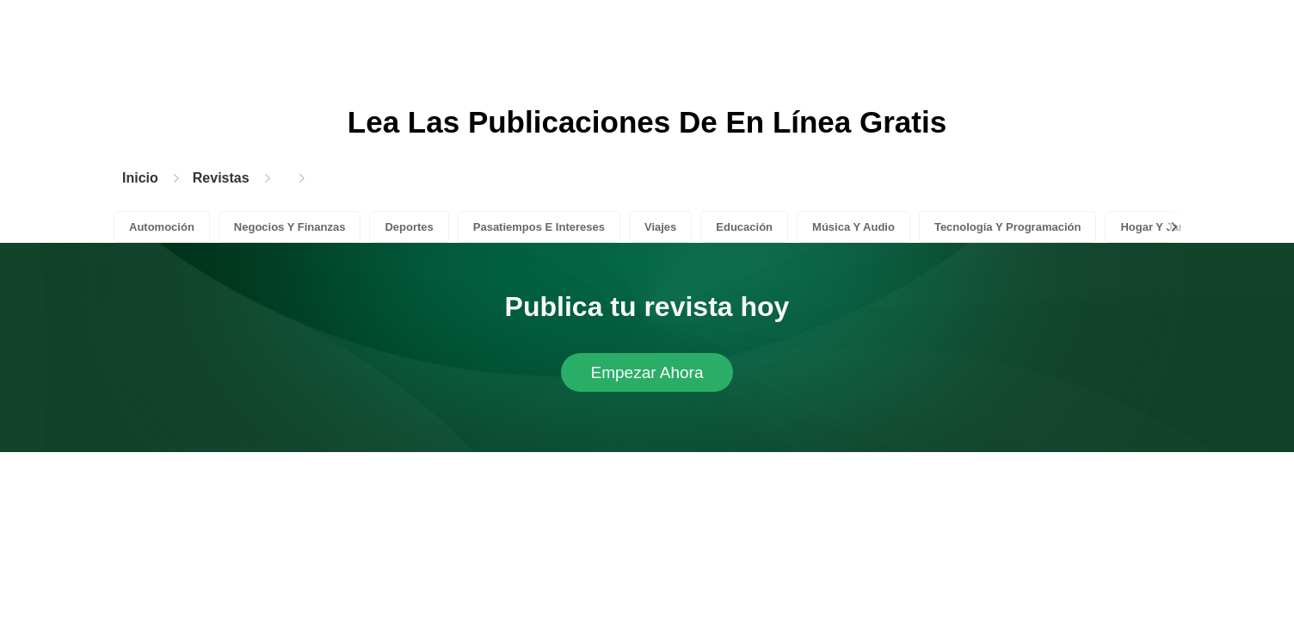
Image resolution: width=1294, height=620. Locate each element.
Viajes (660, 226)
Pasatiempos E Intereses (539, 226)
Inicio (140, 177)
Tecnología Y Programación (1007, 226)
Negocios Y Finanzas (290, 226)
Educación (744, 226)
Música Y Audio (853, 226)
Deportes (409, 226)
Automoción (161, 226)
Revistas (221, 177)
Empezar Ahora (647, 372)
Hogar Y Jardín (1159, 226)
